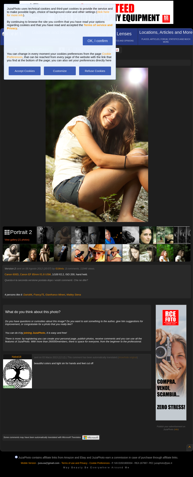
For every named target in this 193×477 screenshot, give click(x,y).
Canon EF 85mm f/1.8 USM (35, 274)
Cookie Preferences (99, 463)
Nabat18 (16, 356)
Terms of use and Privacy (74, 463)
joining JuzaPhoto (34, 332)
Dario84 (27, 294)
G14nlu (59, 268)
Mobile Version (28, 463)
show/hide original (127, 357)
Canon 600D (12, 274)
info (176, 429)
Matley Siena (74, 294)
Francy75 (38, 294)
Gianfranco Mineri (55, 294)
